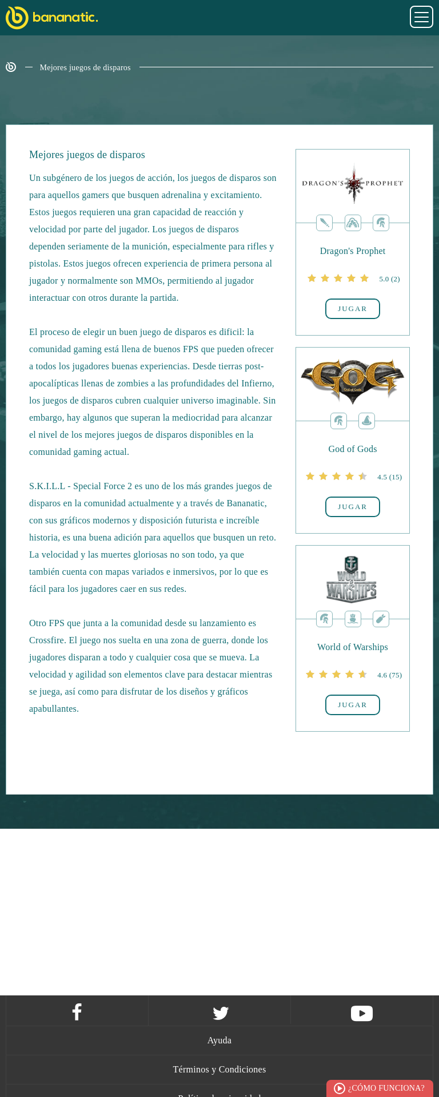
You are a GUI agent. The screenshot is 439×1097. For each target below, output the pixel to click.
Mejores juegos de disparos (85, 67)
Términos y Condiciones (219, 1069)
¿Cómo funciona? (386, 1088)
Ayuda (219, 1040)
